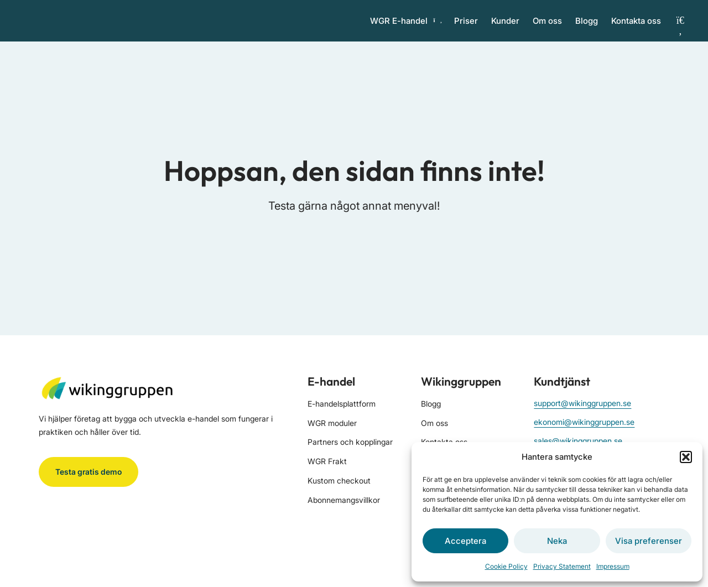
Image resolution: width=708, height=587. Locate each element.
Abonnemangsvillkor (344, 512)
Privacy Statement (562, 566)
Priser (466, 27)
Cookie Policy (506, 566)
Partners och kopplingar (350, 455)
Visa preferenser (648, 541)
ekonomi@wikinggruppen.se (584, 434)
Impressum (612, 566)
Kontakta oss (636, 27)
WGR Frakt (327, 474)
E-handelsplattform (342, 416)
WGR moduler (332, 435)
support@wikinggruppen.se (582, 415)
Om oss (547, 27)
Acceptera (465, 541)
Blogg (586, 27)
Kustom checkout (339, 493)
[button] (685, 457)
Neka (557, 541)
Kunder (505, 27)
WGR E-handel (406, 27)
